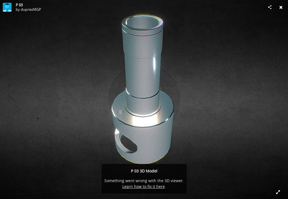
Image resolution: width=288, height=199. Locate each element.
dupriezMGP (31, 9)
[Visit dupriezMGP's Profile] (7, 7)
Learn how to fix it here (143, 186)
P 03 (19, 4)
